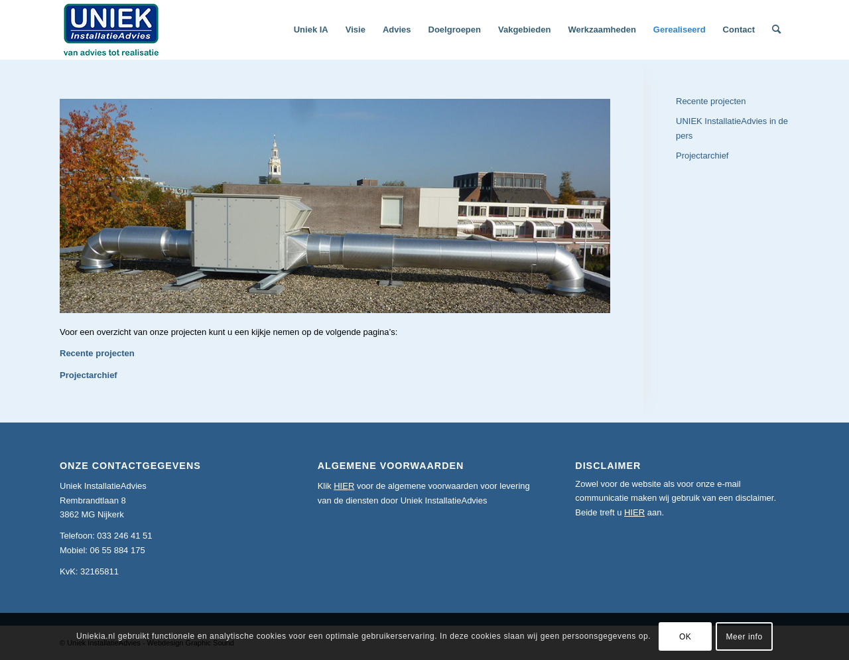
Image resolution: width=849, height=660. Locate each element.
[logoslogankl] (111, 30)
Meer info (744, 636)
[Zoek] (776, 30)
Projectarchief (88, 375)
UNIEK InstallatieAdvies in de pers (732, 128)
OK (685, 636)
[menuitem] (311, 30)
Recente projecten (97, 353)
